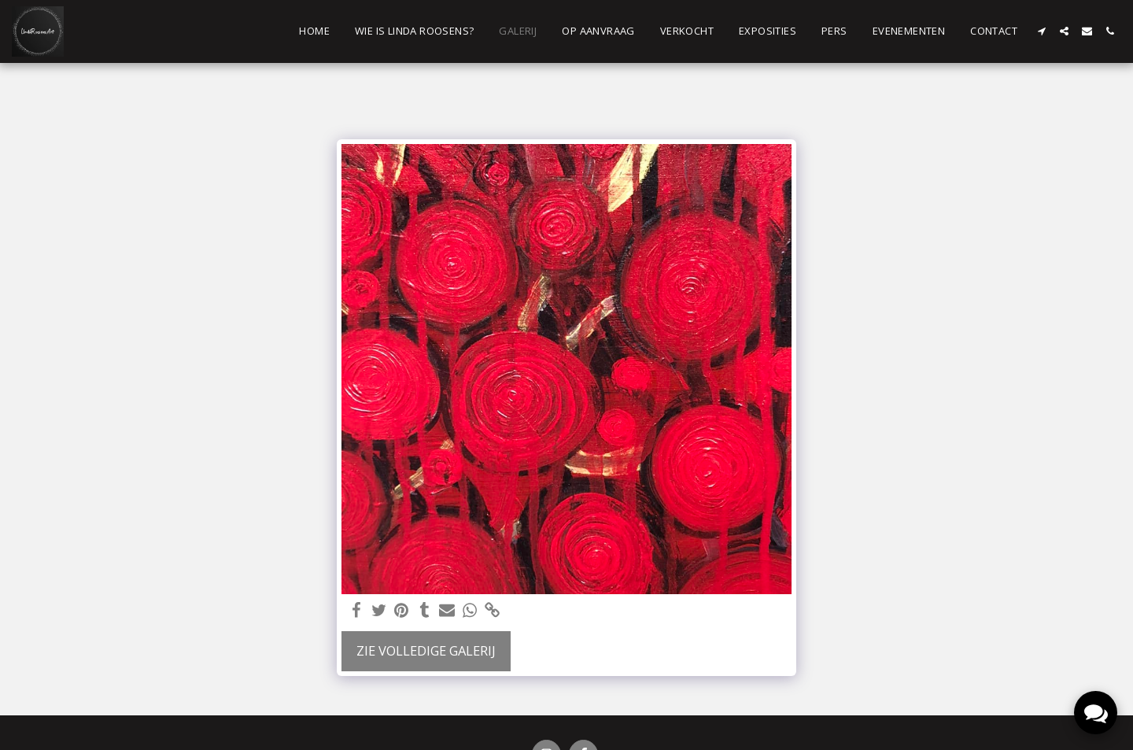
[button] (1041, 31)
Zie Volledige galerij (426, 650)
